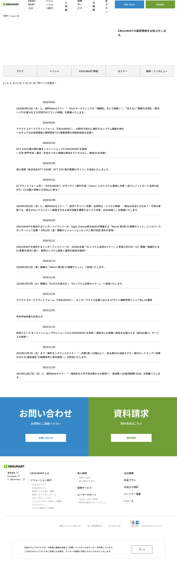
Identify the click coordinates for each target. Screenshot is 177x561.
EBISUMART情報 (88, 71)
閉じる (142, 549)
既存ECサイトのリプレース (44, 525)
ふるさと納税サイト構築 (43, 538)
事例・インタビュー (157, 71)
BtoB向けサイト (39, 518)
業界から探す (85, 508)
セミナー (122, 71)
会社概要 (129, 504)
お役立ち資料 (131, 517)
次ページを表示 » (46, 83)
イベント (54, 71)
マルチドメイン (39, 535)
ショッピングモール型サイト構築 (46, 531)
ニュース (129, 531)
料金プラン (130, 510)
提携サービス (84, 518)
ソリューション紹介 (41, 510)
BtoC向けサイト (39, 515)
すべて (20, 71)
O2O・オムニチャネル (42, 528)
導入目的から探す (87, 511)
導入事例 (82, 504)
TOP (5, 15)
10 (34, 83)
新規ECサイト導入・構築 (43, 521)
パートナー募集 (132, 524)
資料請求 (131, 468)
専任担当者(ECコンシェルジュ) (92, 533)
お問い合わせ (46, 468)
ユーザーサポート (86, 525)
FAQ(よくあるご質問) (88, 529)
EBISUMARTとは (39, 504)
